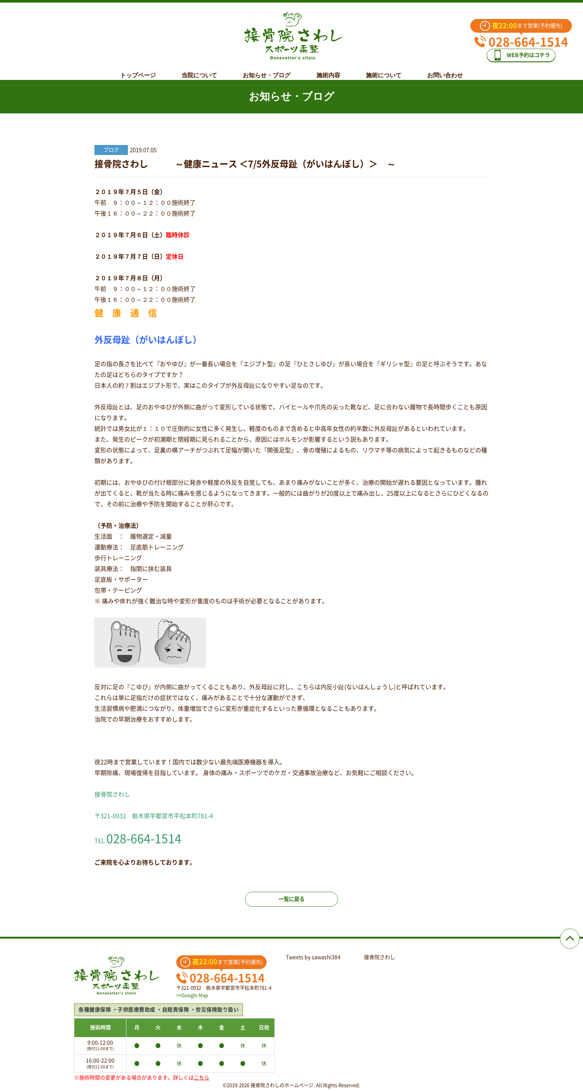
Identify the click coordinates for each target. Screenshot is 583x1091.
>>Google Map (192, 995)
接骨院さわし (379, 957)
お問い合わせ (445, 69)
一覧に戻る (291, 905)
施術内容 (328, 69)
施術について (384, 69)
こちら (201, 1077)
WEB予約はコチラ (526, 52)
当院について (199, 69)
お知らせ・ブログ (266, 69)
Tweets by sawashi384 (313, 957)
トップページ (138, 69)
